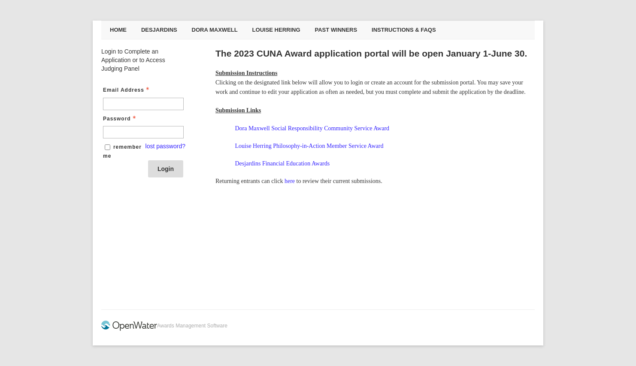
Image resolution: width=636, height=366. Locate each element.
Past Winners (336, 30)
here (290, 181)
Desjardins (159, 30)
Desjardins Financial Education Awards (282, 163)
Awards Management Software (192, 326)
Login (165, 168)
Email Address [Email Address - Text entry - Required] (127, 90)
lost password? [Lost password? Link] (165, 146)
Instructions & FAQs (404, 30)
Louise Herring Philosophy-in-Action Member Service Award (309, 146)
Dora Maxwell (215, 30)
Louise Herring (276, 30)
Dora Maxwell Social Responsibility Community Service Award (312, 128)
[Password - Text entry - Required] (143, 132)
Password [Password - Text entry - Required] (120, 119)
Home (118, 30)
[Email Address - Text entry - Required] (143, 104)
